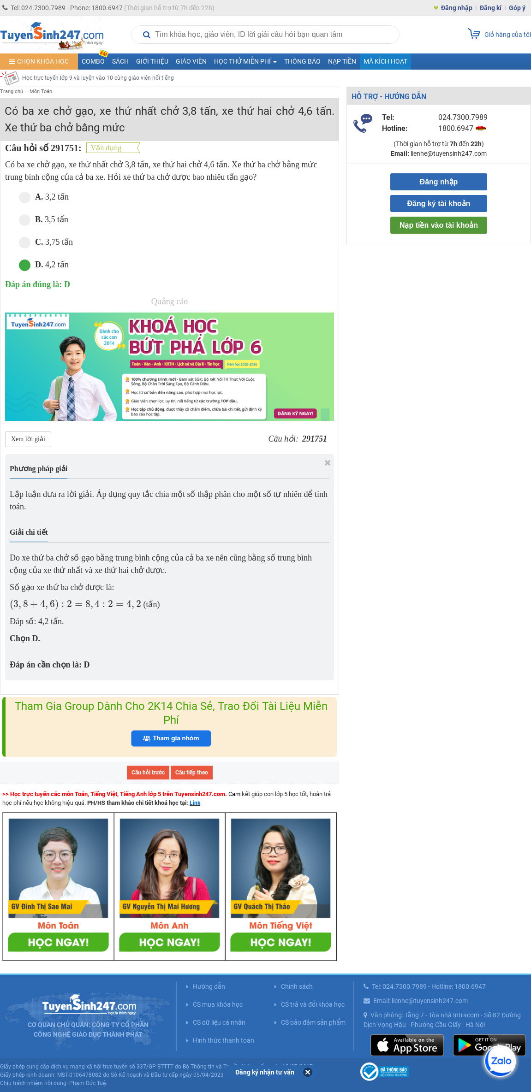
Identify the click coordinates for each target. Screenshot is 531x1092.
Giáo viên (191, 61)
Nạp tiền (342, 61)
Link (195, 803)
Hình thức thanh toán (223, 1040)
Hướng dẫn (209, 986)
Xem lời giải (28, 439)
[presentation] (75, 604)
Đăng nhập (456, 8)
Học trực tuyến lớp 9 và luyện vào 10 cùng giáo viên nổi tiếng (98, 78)
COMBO (95, 59)
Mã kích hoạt (385, 61)
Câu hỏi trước (148, 772)
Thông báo (302, 61)
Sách (120, 61)
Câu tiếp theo (191, 772)
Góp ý (517, 8)
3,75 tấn (46, 242)
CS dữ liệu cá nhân (219, 1022)
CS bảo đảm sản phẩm (313, 1022)
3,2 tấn (44, 197)
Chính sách (297, 986)
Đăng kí (490, 8)
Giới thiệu (152, 61)
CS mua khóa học (218, 1004)
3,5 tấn (43, 219)
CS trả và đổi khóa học (313, 1004)
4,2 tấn (44, 265)
